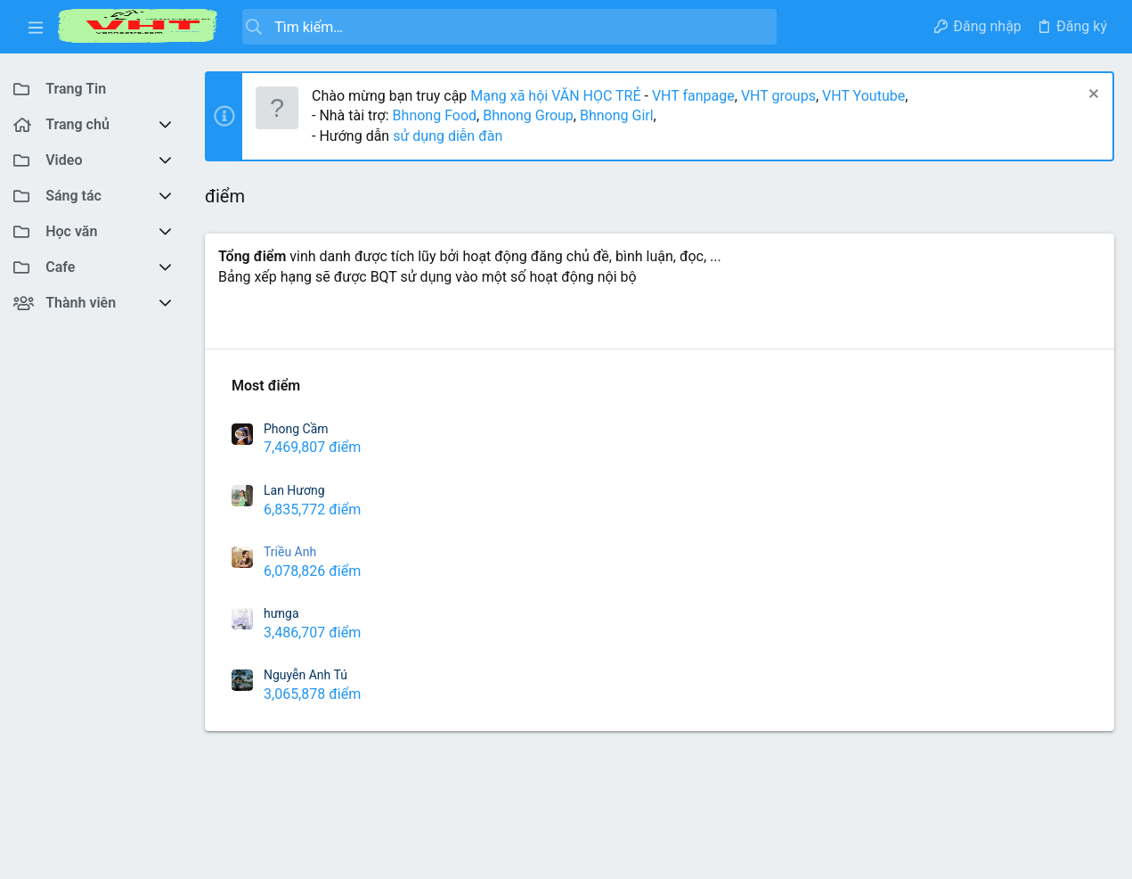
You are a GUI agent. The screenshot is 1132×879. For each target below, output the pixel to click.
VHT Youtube (863, 95)
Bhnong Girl (617, 115)
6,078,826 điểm (312, 571)
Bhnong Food (434, 115)
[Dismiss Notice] (1091, 95)
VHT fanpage (693, 95)
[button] (35, 27)
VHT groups (778, 95)
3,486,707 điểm (312, 632)
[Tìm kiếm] (509, 27)
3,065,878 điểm (312, 694)
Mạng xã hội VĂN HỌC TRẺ (553, 95)
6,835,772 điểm (312, 509)
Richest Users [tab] (262, 323)
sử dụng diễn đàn (445, 135)
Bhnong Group (528, 115)
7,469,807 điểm (312, 447)
